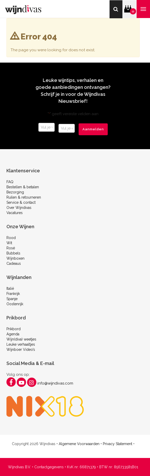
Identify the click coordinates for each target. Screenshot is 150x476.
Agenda (12, 334)
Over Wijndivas (18, 208)
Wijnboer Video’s (20, 349)
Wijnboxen (15, 258)
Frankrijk (13, 294)
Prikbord (13, 329)
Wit (9, 243)
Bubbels (13, 253)
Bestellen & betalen (22, 187)
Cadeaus (13, 263)
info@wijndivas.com (55, 383)
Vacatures (14, 213)
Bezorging (15, 192)
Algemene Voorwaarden (79, 444)
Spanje (12, 299)
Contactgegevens (49, 467)
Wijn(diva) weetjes (21, 339)
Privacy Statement (117, 444)
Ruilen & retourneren (23, 197)
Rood (11, 238)
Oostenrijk (14, 304)
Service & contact (21, 202)
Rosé (10, 248)
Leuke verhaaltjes (20, 344)
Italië (10, 288)
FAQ (9, 182)
